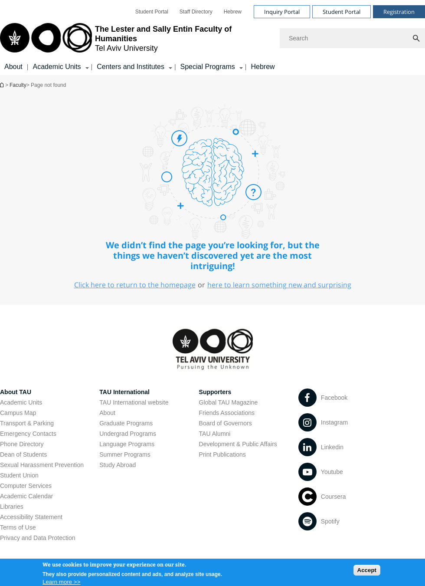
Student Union (19, 475)
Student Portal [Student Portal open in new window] (151, 12)
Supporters (215, 391)
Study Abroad (117, 464)
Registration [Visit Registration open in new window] (399, 12)
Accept (366, 574)
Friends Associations (227, 412)
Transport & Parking (27, 423)
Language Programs (126, 444)
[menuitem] (152, 12)
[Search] (352, 38)
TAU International (124, 391)
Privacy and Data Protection (37, 537)
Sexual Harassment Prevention (42, 464)
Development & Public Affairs (238, 444)
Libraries (11, 506)
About (13, 66)
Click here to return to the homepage (135, 285)
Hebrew (263, 66)
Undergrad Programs (127, 433)
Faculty (18, 85)
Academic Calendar (26, 496)
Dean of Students (23, 454)
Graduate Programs (126, 423)
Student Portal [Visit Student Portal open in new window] (341, 12)
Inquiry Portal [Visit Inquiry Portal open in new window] (282, 12)
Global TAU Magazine (228, 402)
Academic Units (21, 402)
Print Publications (222, 454)
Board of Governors (225, 423)
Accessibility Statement (31, 517)
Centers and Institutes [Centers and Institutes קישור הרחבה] (130, 66)
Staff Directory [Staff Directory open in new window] (196, 12)
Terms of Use (18, 527)
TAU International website (133, 402)
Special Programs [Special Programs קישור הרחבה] (207, 66)
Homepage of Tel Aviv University (2, 84)
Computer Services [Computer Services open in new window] (26, 485)
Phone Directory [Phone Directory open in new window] (21, 444)
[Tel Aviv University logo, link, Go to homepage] (135, 38)
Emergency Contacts (28, 433)
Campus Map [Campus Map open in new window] (18, 412)
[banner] (212, 37)
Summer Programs (124, 454)
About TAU (15, 391)
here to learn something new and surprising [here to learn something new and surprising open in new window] (279, 285)
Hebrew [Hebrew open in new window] (233, 12)
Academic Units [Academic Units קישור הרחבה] (57, 66)
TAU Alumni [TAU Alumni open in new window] (215, 433)
